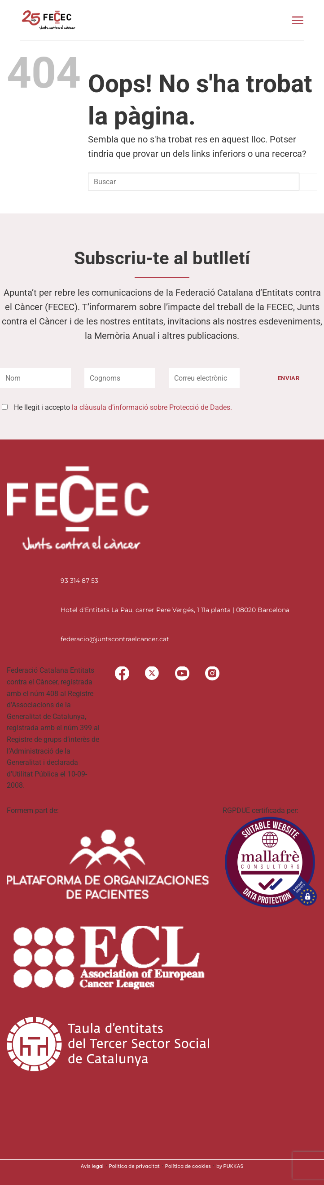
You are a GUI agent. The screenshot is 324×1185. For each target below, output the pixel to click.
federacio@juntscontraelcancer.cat (115, 639)
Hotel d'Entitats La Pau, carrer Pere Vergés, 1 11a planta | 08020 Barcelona (175, 610)
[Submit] (308, 182)
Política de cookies (188, 1166)
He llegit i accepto (123, 407)
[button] (297, 20)
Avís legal (92, 1166)
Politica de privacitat (134, 1166)
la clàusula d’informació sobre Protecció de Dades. (152, 407)
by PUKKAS (230, 1166)
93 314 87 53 (79, 581)
